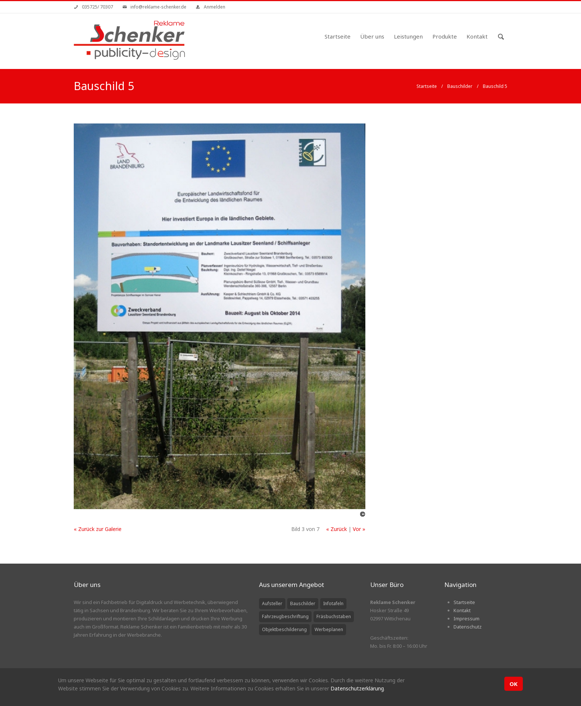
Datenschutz (468, 626)
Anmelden (214, 7)
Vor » (359, 528)
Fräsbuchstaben (333, 616)
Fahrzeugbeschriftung (285, 616)
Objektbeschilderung (284, 629)
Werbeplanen (329, 629)
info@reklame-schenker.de (158, 7)
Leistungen (408, 36)
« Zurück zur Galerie (98, 528)
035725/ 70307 (97, 7)
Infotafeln (333, 603)
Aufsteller (272, 603)
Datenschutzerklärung (357, 688)
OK (513, 683)
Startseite (338, 36)
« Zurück (336, 528)
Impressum (466, 618)
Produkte (444, 36)
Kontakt (477, 36)
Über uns (372, 36)
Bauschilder (459, 86)
